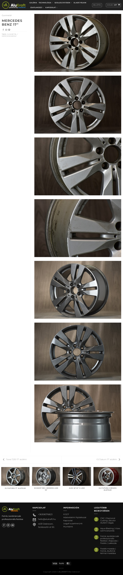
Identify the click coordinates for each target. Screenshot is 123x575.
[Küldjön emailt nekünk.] (13, 525)
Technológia (46, 3)
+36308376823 (45, 514)
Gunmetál (7, 15)
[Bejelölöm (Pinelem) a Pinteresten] (9, 30)
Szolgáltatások (63, 3)
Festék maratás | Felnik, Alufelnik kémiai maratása (108, 551)
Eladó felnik (80, 3)
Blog (61, 568)
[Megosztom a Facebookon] (3, 30)
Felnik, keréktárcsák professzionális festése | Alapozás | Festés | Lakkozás (109, 539)
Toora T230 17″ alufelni (15, 459)
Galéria (33, 3)
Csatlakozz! (37, 7)
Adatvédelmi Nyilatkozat (74, 517)
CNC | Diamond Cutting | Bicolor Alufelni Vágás (108, 520)
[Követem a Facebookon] (4, 525)
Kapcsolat (51, 7)
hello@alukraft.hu (47, 519)
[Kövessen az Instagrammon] (8, 525)
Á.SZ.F (66, 514)
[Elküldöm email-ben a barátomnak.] (6, 30)
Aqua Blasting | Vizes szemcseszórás (110, 529)
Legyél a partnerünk (72, 523)
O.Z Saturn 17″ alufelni (108, 459)
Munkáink (68, 527)
